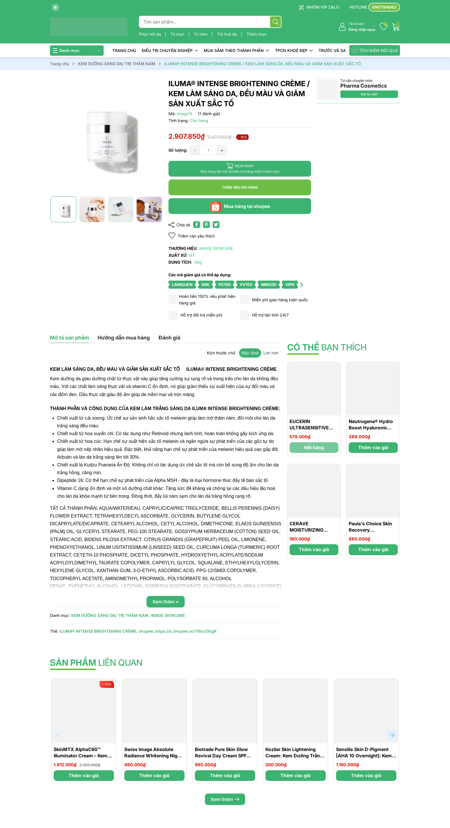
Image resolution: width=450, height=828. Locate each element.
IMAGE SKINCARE (168, 615)
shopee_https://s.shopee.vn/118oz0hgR (177, 631)
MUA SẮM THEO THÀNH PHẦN (236, 50)
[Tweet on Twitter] (216, 224)
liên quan (96, 662)
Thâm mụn (256, 34)
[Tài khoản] (356, 27)
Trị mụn (177, 34)
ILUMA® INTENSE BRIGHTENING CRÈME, (98, 631)
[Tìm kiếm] (275, 21)
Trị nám (201, 34)
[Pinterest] (206, 224)
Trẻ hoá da (227, 34)
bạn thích (326, 347)
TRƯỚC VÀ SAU (334, 50)
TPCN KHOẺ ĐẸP (294, 50)
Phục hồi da (150, 34)
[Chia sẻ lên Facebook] (196, 224)
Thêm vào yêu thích (191, 235)
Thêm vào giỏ (373, 447)
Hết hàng (314, 447)
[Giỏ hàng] (396, 27)
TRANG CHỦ (124, 50)
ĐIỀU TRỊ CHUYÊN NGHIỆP (170, 50)
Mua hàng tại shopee (240, 206)
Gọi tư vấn (369, 94)
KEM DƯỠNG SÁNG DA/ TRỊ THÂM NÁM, (110, 615)
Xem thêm (225, 799)
